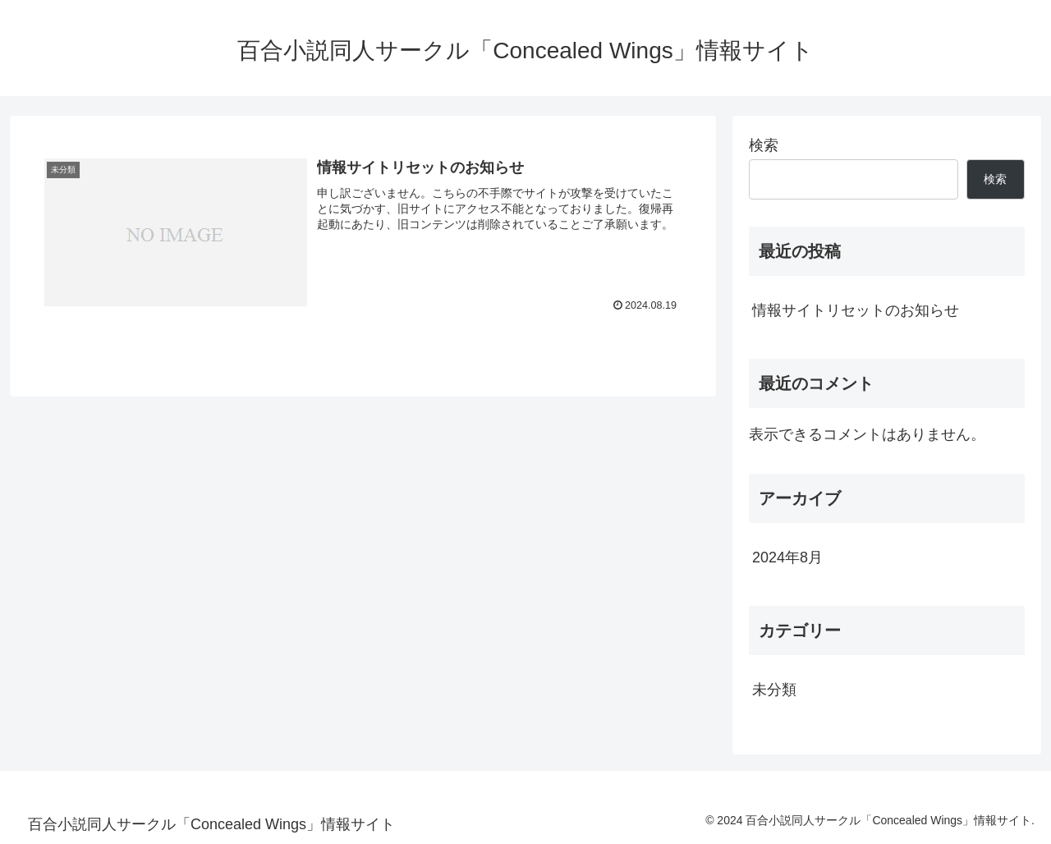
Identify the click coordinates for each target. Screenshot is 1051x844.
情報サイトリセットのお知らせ (855, 310)
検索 (763, 145)
